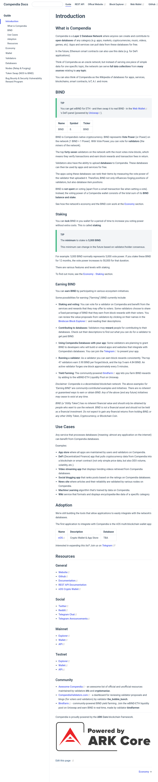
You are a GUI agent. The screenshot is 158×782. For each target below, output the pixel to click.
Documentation (68, 580)
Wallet (9, 53)
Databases (11, 63)
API (61, 644)
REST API (79, 4)
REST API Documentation (72, 584)
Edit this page (63, 760)
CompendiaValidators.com (74, 695)
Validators (11, 58)
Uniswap (95, 112)
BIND (9, 30)
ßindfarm (109, 373)
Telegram (110, 351)
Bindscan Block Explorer (72, 321)
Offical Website (97, 4)
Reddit (63, 610)
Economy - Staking (93, 274)
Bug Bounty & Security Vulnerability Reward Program (24, 80)
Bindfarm (64, 703)
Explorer (64, 635)
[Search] (47, 4)
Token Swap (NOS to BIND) (20, 73)
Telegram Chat (67, 614)
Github (63, 576)
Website (64, 572)
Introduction (12, 21)
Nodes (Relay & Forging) (18, 68)
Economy (10, 48)
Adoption (11, 39)
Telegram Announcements (74, 618)
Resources (12, 43)
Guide (68, 4)
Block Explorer (118, 4)
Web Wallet (137, 4)
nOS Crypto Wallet (69, 589)
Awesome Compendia (71, 686)
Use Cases (12, 35)
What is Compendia (17, 26)
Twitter (63, 606)
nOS (61, 537)
